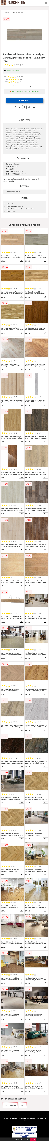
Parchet (6, 12)
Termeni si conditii (10, 1118)
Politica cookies (22, 1139)
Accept (32, 1139)
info (21, 261)
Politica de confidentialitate (28, 1118)
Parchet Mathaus (17, 12)
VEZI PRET (24, 100)
